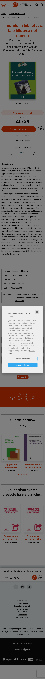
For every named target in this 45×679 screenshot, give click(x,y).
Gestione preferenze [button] (22, 359)
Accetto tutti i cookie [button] (22, 365)
